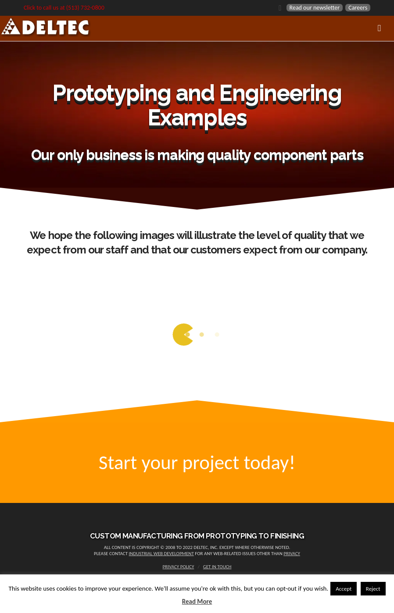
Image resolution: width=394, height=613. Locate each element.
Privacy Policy (178, 567)
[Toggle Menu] (197, 28)
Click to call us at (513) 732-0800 (64, 7)
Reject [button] (373, 588)
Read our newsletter (315, 7)
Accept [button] (343, 588)
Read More (197, 602)
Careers (357, 7)
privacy (291, 553)
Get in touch (217, 567)
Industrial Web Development (161, 553)
